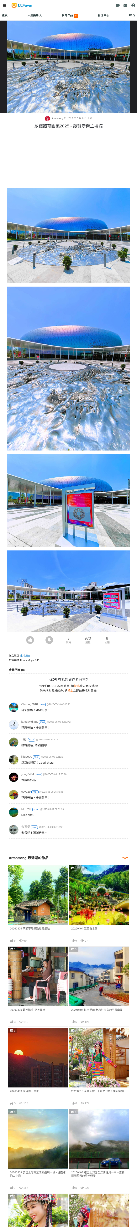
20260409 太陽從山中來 (24, 1091)
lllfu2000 (26, 756)
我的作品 (70, 16)
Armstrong (54, 118)
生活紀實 (25, 655)
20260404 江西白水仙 (84, 928)
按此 (77, 685)
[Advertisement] (68, 159)
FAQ (132, 15)
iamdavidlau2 (29, 721)
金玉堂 (25, 826)
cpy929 (26, 791)
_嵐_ (24, 739)
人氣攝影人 (35, 15)
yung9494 (27, 774)
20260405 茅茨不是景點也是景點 (30, 928)
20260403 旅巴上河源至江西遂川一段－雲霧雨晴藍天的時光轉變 (97, 1174)
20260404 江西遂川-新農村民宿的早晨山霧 (97, 1009)
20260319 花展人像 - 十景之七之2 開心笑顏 (97, 1091)
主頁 (5, 15)
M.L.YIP (26, 809)
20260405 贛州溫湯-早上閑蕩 (27, 1009)
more (125, 858)
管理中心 (103, 15)
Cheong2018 (29, 704)
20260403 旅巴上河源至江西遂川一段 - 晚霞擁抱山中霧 (38, 1174)
